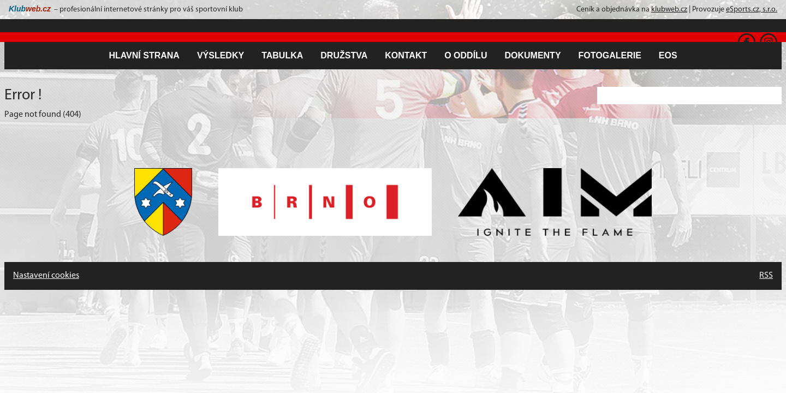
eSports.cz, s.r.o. (751, 9)
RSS (766, 275)
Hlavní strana (144, 55)
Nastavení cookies (46, 275)
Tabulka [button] (282, 55)
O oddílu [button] (465, 55)
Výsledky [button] (220, 55)
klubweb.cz (669, 9)
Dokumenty (532, 55)
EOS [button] (668, 55)
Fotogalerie (610, 55)
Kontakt (406, 55)
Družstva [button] (343, 55)
